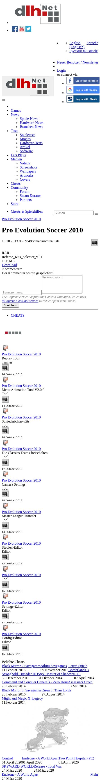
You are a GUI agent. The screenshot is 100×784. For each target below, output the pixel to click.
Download (9, 265)
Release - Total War (48, 770)
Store (14, 204)
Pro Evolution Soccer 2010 (21, 219)
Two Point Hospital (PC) (76, 762)
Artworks (26, 175)
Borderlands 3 (78, 673)
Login (61, 70)
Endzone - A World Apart (40, 762)
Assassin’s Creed (80, 685)
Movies (25, 139)
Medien (16, 159)
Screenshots (28, 167)
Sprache (92, 43)
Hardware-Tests (31, 143)
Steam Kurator (30, 196)
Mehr (94, 778)
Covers (25, 179)
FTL (77, 677)
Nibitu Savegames (54, 669)
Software (26, 151)
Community (19, 187)
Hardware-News (31, 123)
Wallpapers (28, 171)
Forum (25, 191)
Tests (14, 131)
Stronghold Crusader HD (20, 677)
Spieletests (27, 135)
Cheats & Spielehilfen (27, 211)
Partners (26, 200)
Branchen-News (31, 127)
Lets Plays (18, 155)
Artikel (25, 147)
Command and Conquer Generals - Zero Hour (35, 685)
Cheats (16, 183)
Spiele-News (29, 118)
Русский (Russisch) (83, 51)
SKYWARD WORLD (18, 770)
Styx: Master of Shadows (56, 677)
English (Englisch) (76, 45)
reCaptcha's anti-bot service (20, 304)
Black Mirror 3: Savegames (21, 693)
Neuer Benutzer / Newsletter (77, 62)
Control (7, 762)
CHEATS (17, 319)
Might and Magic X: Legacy (22, 702)
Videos (25, 163)
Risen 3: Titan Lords (56, 693)
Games (16, 110)
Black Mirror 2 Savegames (21, 669)
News (15, 114)
